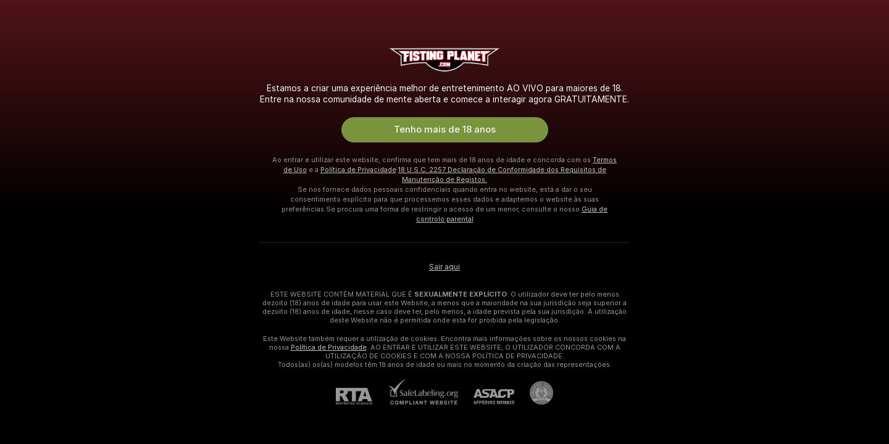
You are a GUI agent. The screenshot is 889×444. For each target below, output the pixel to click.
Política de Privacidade (358, 169)
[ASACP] (486, 397)
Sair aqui (444, 267)
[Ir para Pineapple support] (533, 393)
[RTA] (362, 396)
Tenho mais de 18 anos (445, 129)
